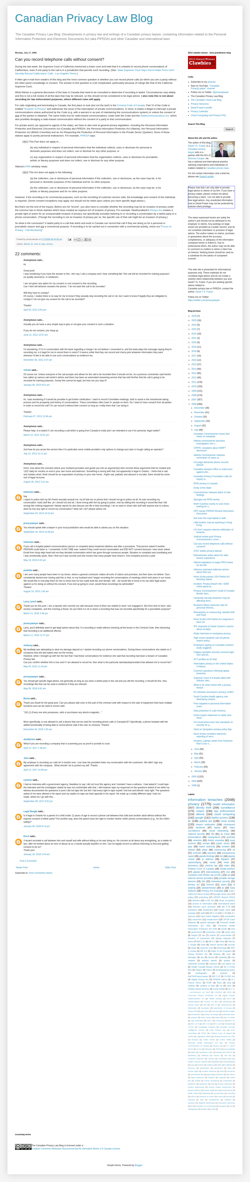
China (221, 941)
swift (203, 913)
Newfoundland (193, 1002)
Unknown (28, 492)
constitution (223, 1059)
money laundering (211, 1081)
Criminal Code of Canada (131, 105)
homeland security (220, 881)
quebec (227, 960)
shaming (191, 1100)
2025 (194, 320)
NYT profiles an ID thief (205, 659)
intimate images (228, 1011)
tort (221, 856)
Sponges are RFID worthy (207, 499)
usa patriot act (228, 964)
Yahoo (209, 970)
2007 (194, 399)
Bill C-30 (226, 907)
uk (234, 849)
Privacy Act (156, 210)
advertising (227, 1002)
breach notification (205, 824)
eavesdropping (229, 1062)
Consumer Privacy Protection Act (202, 995)
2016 (194, 360)
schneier (197, 853)
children (191, 986)
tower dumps (206, 1017)
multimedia (227, 1081)
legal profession (197, 1077)
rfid (212, 834)
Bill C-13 (213, 913)
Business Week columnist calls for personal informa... (211, 606)
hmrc (229, 986)
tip (192, 1106)
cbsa (229, 983)
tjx (223, 888)
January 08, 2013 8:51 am (36, 385)
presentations (195, 837)
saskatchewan (209, 888)
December (199, 408)
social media (218, 989)
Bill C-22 (216, 976)
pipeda (196, 872)
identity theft (203, 807)
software (227, 1100)
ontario (200, 811)
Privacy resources (200, 104)
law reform (231, 1074)
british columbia (216, 840)
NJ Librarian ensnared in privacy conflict (214, 692)
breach (194, 935)
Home (96, 867)
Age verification (197, 1021)
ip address (207, 859)
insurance (231, 1071)
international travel (226, 903)
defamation (192, 1008)
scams (220, 1096)
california (204, 1055)
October (198, 416)
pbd (212, 1084)
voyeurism (197, 919)
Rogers (199, 970)
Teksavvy (208, 1049)
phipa (204, 849)
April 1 (209, 1021)
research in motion (206, 1096)
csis (228, 872)
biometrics (193, 865)
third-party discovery (226, 1103)
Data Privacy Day (218, 1030)
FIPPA (203, 1033)
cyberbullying (194, 862)
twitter (217, 1017)
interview (215, 1011)
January (198, 771)
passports (204, 1084)
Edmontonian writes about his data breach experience (211, 556)
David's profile (206, 176)
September (200, 421)
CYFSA (191, 1027)
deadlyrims (29, 739)
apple (193, 1052)
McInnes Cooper (196, 158)
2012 (194, 377)
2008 (194, 395)
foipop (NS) (192, 1011)
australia (231, 837)
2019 (194, 347)
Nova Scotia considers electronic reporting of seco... (210, 735)
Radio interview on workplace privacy (212, 633)
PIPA (28, 166)
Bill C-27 (231, 1021)
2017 (194, 355)
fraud (203, 945)
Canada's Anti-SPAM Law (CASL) (205, 875)
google (199, 817)
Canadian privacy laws (217, 168)
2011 (194, 382)
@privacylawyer (221, 92)
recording (231, 1093)
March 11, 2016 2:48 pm (35, 613)
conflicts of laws (207, 986)
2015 (194, 364)
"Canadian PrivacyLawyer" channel (205, 87)
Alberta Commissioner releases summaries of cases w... (209, 456)
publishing (206, 1093)
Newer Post (22, 867)
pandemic (192, 1084)
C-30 (224, 913)
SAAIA (199, 1049)
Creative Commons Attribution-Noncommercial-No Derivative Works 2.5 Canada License (76, 1148)
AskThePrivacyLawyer (198, 976)
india (222, 1071)
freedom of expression (199, 938)
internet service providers (200, 878)
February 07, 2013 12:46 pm (37, 416)
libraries (196, 900)
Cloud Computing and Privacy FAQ (208, 115)
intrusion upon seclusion (204, 907)
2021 (194, 338)
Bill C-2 (212, 941)
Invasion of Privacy (35, 108)
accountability (229, 1049)
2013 (194, 373)
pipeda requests (223, 938)
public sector (223, 843)
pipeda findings (206, 856)
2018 (194, 351)
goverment (218, 1068)
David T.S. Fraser (196, 146)
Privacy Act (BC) (211, 1002)
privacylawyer (30, 523)
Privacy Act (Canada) (212, 891)
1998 (194, 785)
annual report (193, 1005)
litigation (225, 859)
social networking (218, 830)
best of (37, 244)
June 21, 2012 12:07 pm (35, 335)
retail (226, 862)
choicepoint (229, 824)
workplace (192, 910)
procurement (227, 1090)
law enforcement (224, 811)
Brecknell (228, 1024)
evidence (210, 1065)
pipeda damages (208, 922)
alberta (27, 244)
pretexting (203, 897)
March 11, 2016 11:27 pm (36, 635)
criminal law (211, 865)
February (199, 766)
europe (206, 843)
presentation (196, 1014)
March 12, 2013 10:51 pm (36, 435)
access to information (202, 903)
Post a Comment (28, 861)
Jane (26, 758)
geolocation (204, 1068)
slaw (202, 1100)
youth (213, 1109)
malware (211, 1077)
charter (213, 935)
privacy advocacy (225, 1084)
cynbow (27, 780)
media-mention (227, 868)
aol (228, 875)
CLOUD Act (229, 976)
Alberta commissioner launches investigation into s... (209, 442)
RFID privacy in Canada (205, 483)
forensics (191, 1068)
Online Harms (209, 1040)
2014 (194, 369)
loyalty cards (224, 910)
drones (211, 957)
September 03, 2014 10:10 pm (38, 513)
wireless (204, 1109)
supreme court (206, 948)
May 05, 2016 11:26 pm (35, 666)
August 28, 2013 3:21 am (36, 482)
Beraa (26, 698)
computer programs (196, 1059)
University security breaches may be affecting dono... (212, 599)
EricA (26, 836)
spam (223, 884)
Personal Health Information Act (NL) (205, 1043)
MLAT (229, 999)
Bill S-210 (217, 1024)
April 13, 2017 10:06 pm (35, 769)
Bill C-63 (205, 1024)
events (200, 1065)
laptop (217, 827)
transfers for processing (206, 1106)
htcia (229, 1068)
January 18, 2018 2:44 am (36, 854)
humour (210, 884)
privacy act (194, 884)
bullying (217, 954)
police (190, 941)
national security (196, 834)
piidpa (190, 897)
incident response (209, 1071)
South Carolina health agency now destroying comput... (211, 698)
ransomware (219, 1093)
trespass (222, 1106)
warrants (211, 853)
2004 (194, 781)
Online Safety (225, 1040)
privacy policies (194, 1090)
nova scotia (228, 821)
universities (230, 916)
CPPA (229, 992)
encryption (205, 1008)
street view (230, 932)
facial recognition (227, 900)
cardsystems (214, 837)
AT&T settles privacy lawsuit (208, 551)
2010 (194, 386)
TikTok (218, 1049)
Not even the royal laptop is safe (210, 518)
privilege (191, 913)
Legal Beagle (30, 811)
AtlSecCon (220, 1021)
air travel (225, 834)
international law (197, 1074)
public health (193, 1093)
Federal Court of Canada (201, 868)
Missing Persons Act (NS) (224, 1036)
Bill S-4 (203, 951)
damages (192, 957)
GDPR (190, 1036)
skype (193, 948)
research (213, 964)
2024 (194, 325)
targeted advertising (206, 1103)
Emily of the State (202, 488)
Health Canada (215, 999)
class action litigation (210, 916)
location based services (198, 989)
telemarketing (213, 872)
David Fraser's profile (201, 107)
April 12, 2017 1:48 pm (34, 748)
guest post (204, 1011)
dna (202, 957)
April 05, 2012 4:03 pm (34, 309)
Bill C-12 (201, 941)
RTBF (209, 983)
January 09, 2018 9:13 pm (36, 826)
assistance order (206, 1052)
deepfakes (215, 1062)
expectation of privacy (223, 1008)
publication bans (228, 1014)
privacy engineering (196, 1087)
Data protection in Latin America (210, 710)
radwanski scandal (196, 964)
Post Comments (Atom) (40, 873)
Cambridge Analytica (206, 1027)
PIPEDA (84, 135)
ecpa (193, 1065)
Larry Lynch (29, 601)
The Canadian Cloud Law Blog (206, 100)
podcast (211, 82)
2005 (194, 776)
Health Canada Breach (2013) (205, 967)
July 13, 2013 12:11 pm (35, 453)
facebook (200, 827)
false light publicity (224, 1065)
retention (197, 840)
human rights (193, 1071)
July (196, 430)
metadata (223, 957)
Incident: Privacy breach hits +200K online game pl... (211, 585)
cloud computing (224, 814)
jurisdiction (219, 1074)
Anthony (28, 645)
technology (222, 948)
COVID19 (218, 992)
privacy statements (211, 1090)
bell (205, 1005)
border (224, 929)
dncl (233, 929)
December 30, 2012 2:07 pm (37, 360)
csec (229, 954)
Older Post (170, 867)
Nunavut (195, 1040)
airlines (191, 849)
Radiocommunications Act (154, 115)
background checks (224, 1052)
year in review (229, 1017)
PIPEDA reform (220, 979)
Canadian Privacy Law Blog (84, 18)
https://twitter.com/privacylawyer (204, 300)
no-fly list (209, 900)
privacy (49, 244)
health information (224, 804)
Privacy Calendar (199, 111)
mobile (197, 1081)
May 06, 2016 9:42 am (34, 688)
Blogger (138, 1165)
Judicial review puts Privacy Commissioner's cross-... (207, 538)
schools (229, 1096)
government (196, 932)
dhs (203, 881)
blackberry (192, 1055)
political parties (209, 960)
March (197, 762)
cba (203, 935)
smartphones (214, 1100)
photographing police (225, 970)
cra (221, 986)
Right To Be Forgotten (221, 951)
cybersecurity (226, 1005)
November (199, 412)
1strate (27, 370)
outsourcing (220, 849)
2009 (194, 391)
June (197, 749)
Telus (219, 983)
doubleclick (208, 910)
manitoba (222, 1077)
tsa (231, 1106)
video (227, 865)
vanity (212, 862)
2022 (194, 333)
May (196, 753)
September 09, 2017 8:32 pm (38, 801)
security (231, 945)
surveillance (228, 807)
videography (193, 1109)
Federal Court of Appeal (221, 1033)
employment (212, 919)
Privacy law (217, 1046)
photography (201, 973)
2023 (194, 329)
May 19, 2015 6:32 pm (34, 560)
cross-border (226, 935)
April (196, 758)
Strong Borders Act (198, 954)
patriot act (206, 821)
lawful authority (207, 846)
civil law (227, 1055)
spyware (191, 1103)
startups (194, 1017)
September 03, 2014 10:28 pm (38, 532)
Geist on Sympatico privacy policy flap (213, 729)
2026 (194, 316)
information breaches (205, 800)
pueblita (27, 570)
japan (209, 1074)
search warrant (216, 945)
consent (211, 1059)
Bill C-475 (195, 1024)
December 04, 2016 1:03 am (37, 729)
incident (226, 846)
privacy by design (211, 1014)
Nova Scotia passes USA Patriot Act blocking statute (212, 578)
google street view (222, 894)
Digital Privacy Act (199, 979)
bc (32, 244)
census (216, 1055)
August (198, 425)
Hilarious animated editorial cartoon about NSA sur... (211, 570)
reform (193, 1096)
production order (213, 932)
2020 (194, 342)
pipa (43, 244)
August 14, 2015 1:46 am (36, 591)
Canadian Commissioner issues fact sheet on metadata (212, 435)
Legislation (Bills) (204, 1036)
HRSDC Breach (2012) (224, 897)
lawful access (219, 817)
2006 (194, 404)
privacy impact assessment (220, 1087)
